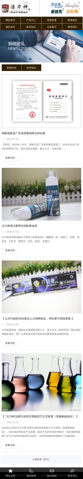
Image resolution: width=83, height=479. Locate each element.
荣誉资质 (52, 20)
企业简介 (52, 27)
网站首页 (10, 20)
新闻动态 (72, 20)
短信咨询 (52, 473)
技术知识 (31, 27)
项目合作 (10, 27)
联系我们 (72, 27)
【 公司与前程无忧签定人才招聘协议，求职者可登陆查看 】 (38, 318)
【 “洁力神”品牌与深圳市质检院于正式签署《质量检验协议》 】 (40, 416)
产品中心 (31, 20)
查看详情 (10, 157)
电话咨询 (31, 473)
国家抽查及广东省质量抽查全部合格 (23, 133)
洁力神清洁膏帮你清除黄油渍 (19, 225)
